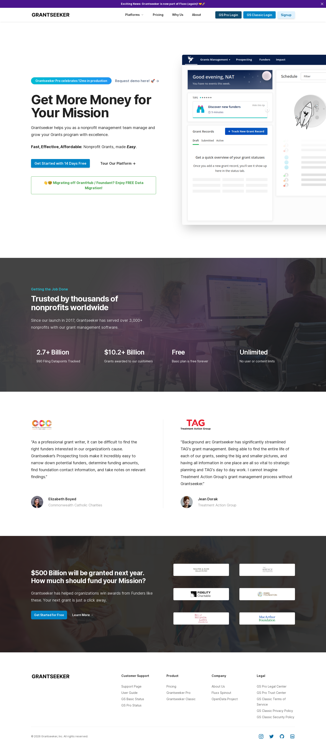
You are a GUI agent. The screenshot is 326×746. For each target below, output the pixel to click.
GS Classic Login (259, 15)
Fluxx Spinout (221, 693)
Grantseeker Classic (181, 699)
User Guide (129, 693)
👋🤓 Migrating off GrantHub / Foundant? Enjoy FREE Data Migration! (94, 185)
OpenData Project (225, 699)
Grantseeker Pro (178, 693)
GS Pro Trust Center (271, 693)
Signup (286, 15)
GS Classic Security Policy (275, 717)
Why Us (177, 15)
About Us (218, 686)
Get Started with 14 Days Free (60, 163)
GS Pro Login (228, 15)
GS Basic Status (132, 699)
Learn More (83, 615)
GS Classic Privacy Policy (275, 711)
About (196, 15)
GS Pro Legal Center (271, 686)
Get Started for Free (49, 615)
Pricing (158, 15)
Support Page (131, 686)
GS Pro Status (131, 705)
